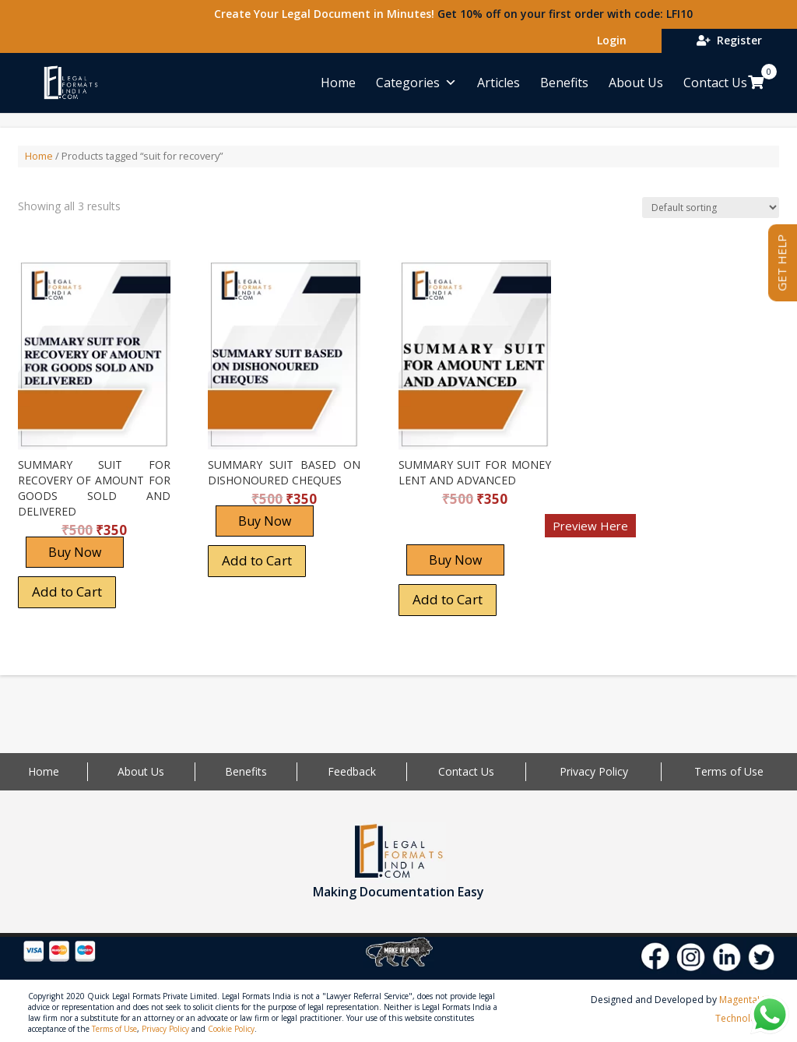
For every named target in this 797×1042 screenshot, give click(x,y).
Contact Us (715, 82)
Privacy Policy (594, 771)
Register (729, 40)
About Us (636, 82)
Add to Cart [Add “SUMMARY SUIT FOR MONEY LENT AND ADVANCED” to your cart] (448, 599)
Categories (416, 82)
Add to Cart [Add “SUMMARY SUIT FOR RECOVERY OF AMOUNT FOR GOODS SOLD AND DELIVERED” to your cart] (67, 591)
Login (609, 40)
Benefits (564, 82)
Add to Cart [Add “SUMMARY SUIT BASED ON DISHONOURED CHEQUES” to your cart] (257, 560)
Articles (498, 82)
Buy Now (74, 552)
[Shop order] (710, 207)
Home (338, 82)
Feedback (352, 771)
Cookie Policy (231, 1028)
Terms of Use (729, 771)
